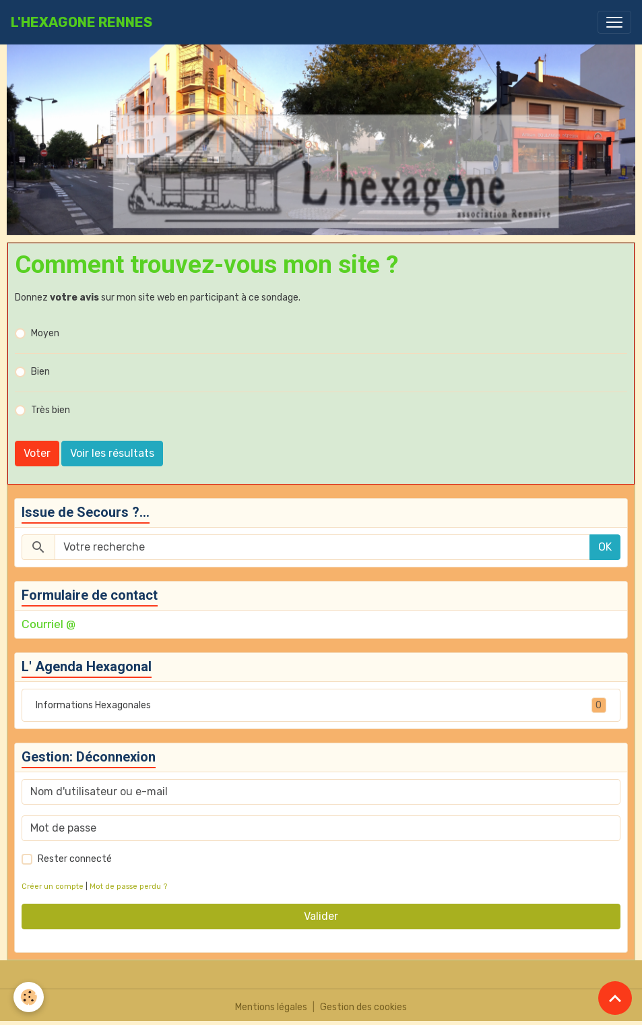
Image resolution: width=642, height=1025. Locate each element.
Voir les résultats (112, 453)
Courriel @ (48, 624)
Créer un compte (53, 886)
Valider (321, 916)
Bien (40, 371)
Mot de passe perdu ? (128, 886)
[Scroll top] (615, 998)
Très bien (50, 410)
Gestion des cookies (363, 1007)
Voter (37, 453)
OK (605, 546)
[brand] (81, 22)
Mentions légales (271, 1007)
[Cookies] (28, 997)
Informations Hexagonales (321, 705)
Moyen (45, 333)
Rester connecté (75, 859)
